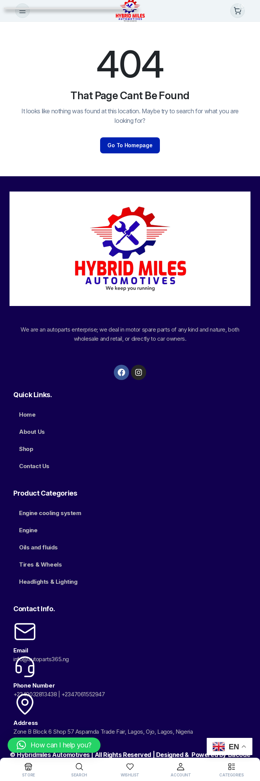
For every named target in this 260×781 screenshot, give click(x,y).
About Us (32, 431)
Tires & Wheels (40, 564)
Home (27, 414)
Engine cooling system (50, 513)
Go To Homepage (129, 145)
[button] (54, 745)
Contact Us (34, 466)
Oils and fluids (38, 547)
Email (20, 650)
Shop (26, 448)
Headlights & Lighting (48, 581)
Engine (28, 530)
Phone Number (34, 685)
